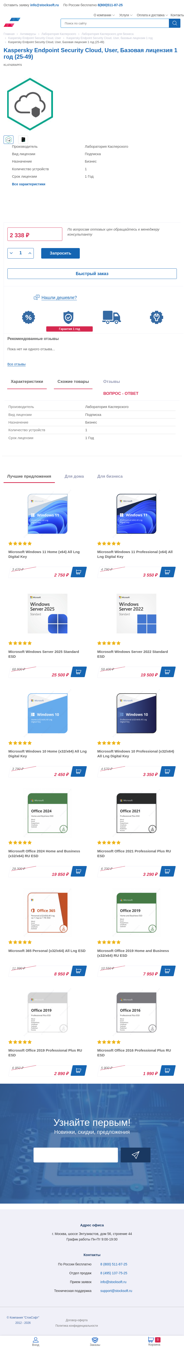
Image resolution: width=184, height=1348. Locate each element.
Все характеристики (28, 184)
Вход (35, 1345)
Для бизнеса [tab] (110, 476)
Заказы (95, 1345)
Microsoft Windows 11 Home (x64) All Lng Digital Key (44, 554)
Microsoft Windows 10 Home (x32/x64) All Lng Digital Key (47, 753)
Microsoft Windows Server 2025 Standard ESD (43, 654)
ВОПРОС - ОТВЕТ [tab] (120, 393)
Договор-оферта (77, 1320)
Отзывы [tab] (111, 381)
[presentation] (121, 394)
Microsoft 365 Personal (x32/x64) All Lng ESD (47, 951)
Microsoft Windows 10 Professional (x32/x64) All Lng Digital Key (135, 753)
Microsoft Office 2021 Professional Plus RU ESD (134, 853)
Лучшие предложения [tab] (29, 476)
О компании (102, 15)
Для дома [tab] (74, 476)
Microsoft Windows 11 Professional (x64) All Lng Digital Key (134, 554)
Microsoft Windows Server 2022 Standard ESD (132, 654)
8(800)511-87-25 (110, 5)
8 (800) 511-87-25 (113, 1264)
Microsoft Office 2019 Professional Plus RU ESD (45, 1052)
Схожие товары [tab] (73, 381)
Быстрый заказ (92, 273)
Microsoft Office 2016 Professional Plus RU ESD (134, 1052)
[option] (8, 140)
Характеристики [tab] (27, 381)
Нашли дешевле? (59, 297)
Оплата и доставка (150, 15)
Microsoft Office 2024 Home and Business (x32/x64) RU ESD (44, 853)
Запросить (60, 253)
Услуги (124, 15)
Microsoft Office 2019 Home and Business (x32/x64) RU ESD (133, 953)
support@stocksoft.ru (116, 1291)
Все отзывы (16, 364)
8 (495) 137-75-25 (113, 1273)
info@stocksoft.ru (44, 5)
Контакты (177, 15)
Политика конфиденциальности (76, 1325)
